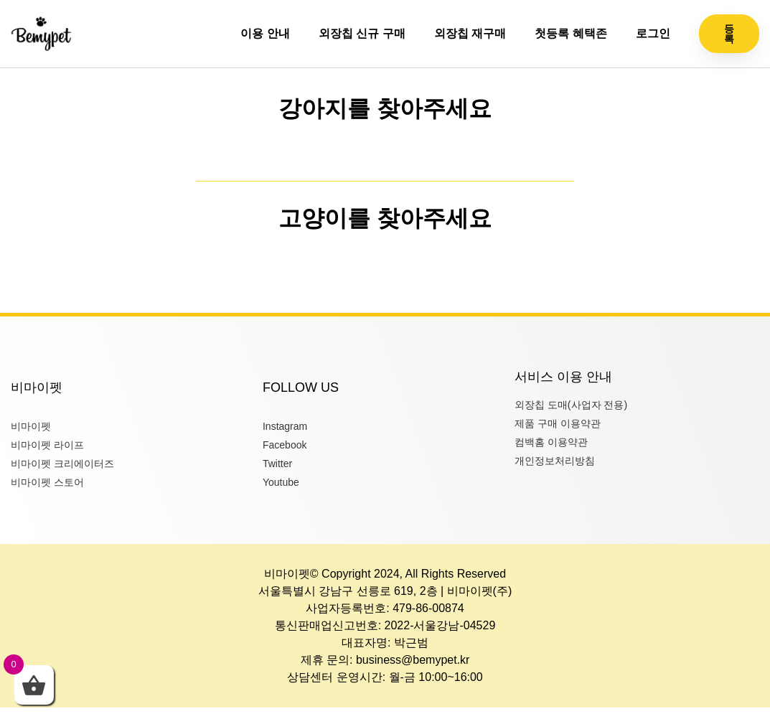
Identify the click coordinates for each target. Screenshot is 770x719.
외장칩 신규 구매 (362, 33)
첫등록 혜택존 (570, 33)
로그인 (653, 33)
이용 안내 (264, 33)
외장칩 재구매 (470, 33)
